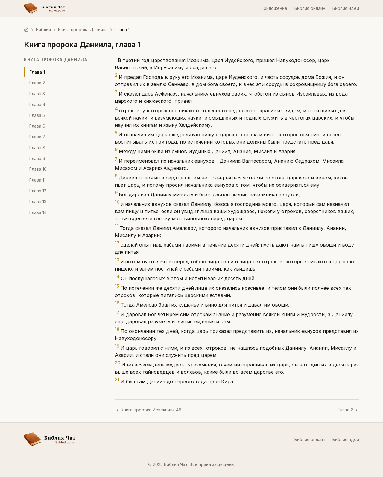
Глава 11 (37, 179)
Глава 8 (37, 147)
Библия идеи (345, 8)
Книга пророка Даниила (83, 29)
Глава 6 (37, 126)
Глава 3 (37, 93)
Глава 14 (38, 212)
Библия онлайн (309, 8)
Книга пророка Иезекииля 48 (148, 409)
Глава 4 (37, 104)
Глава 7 (37, 136)
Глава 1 (37, 72)
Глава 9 (37, 158)
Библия (43, 29)
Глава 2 (37, 82)
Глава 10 (38, 169)
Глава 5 (37, 115)
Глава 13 (37, 201)
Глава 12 (37, 190)
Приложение (274, 8)
